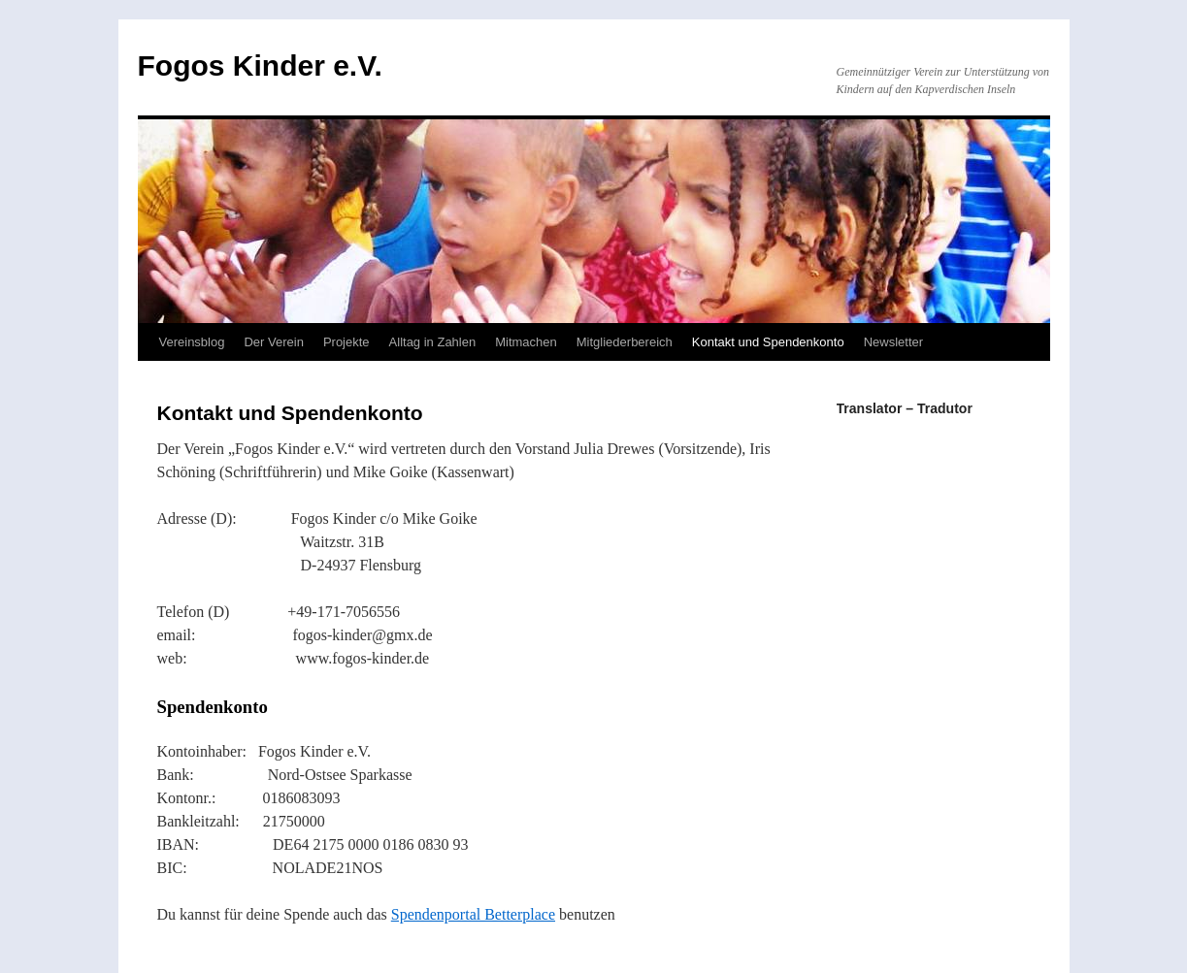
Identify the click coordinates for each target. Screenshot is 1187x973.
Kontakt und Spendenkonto (768, 342)
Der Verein (273, 342)
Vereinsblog (192, 342)
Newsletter (893, 342)
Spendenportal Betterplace (473, 914)
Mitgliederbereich (625, 342)
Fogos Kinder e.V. (260, 65)
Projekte (346, 342)
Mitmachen (526, 342)
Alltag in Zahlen (433, 342)
